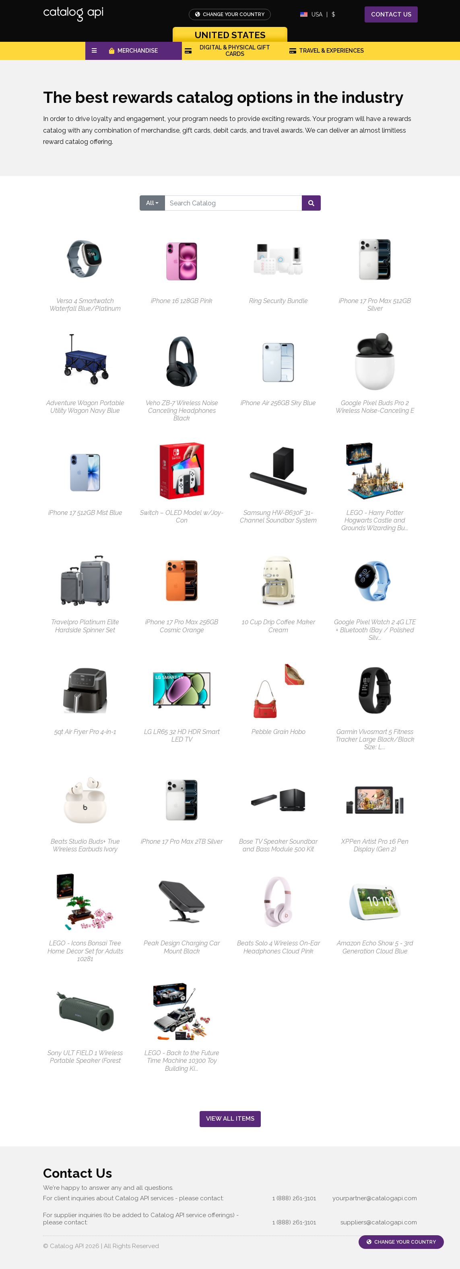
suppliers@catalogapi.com (378, 1222)
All (150, 203)
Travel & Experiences (326, 50)
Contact (391, 14)
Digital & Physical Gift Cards (227, 50)
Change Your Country (229, 14)
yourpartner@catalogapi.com (374, 1198)
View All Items (230, 1118)
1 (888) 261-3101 (294, 1198)
